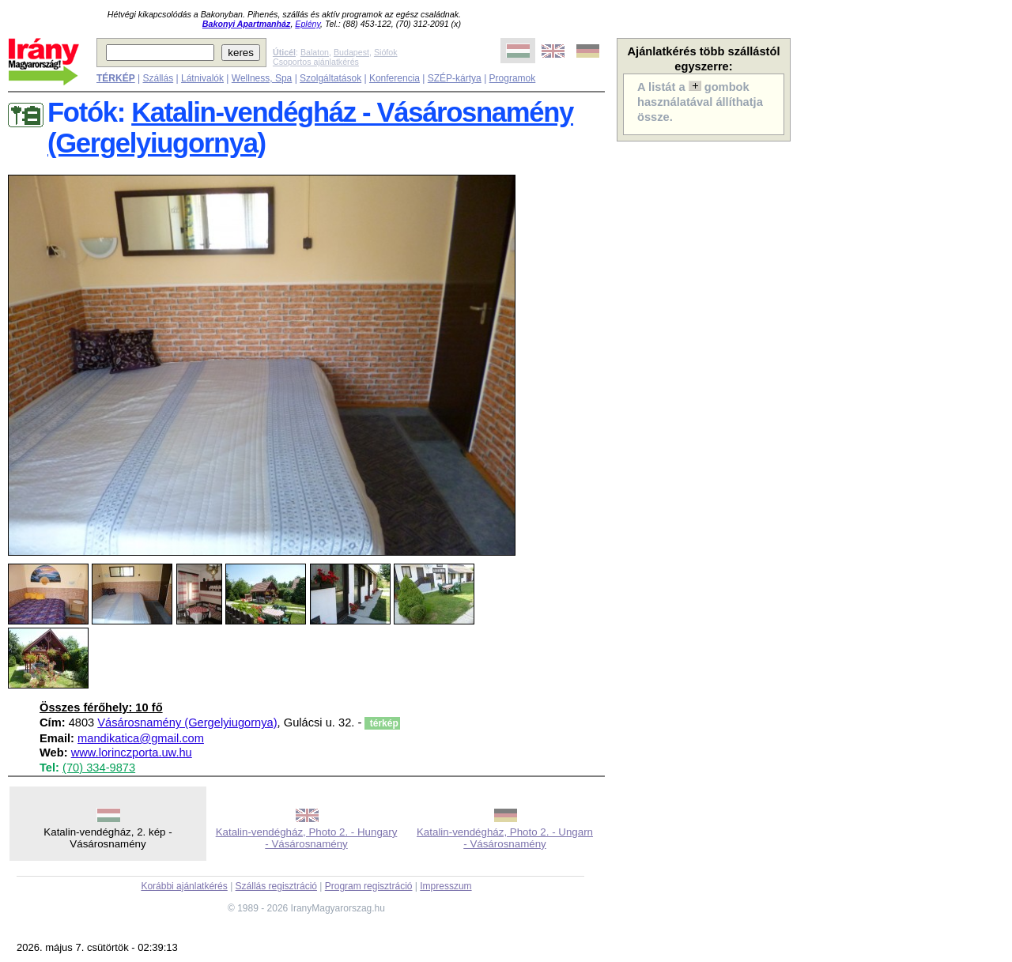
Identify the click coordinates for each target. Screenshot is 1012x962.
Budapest (351, 52)
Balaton (314, 52)
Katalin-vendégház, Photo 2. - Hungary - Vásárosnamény (307, 838)
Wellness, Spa (262, 78)
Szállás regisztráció (276, 886)
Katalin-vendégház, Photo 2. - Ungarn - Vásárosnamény (505, 838)
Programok (512, 78)
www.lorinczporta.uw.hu (131, 752)
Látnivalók (202, 78)
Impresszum (445, 886)
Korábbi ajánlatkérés (184, 886)
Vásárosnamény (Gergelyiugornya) (187, 722)
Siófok (386, 52)
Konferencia (394, 78)
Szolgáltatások (330, 78)
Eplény (307, 23)
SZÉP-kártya (454, 78)
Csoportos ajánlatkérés (316, 61)
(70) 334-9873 (98, 767)
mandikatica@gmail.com (140, 738)
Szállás (157, 78)
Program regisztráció (369, 886)
